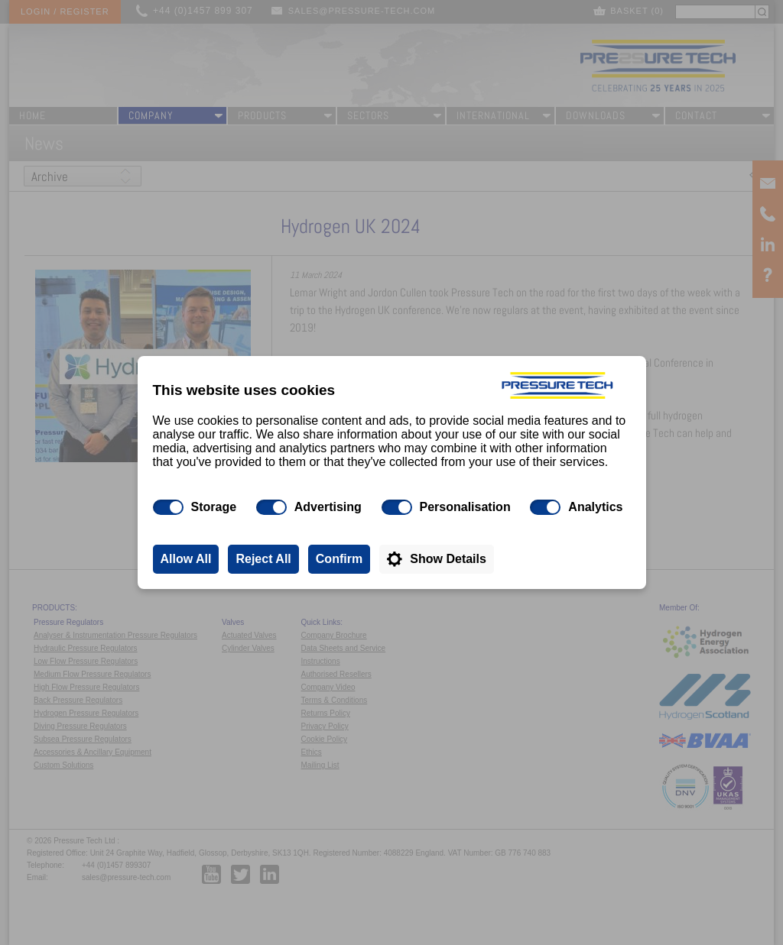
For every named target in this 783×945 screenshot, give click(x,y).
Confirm (339, 558)
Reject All (263, 558)
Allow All (186, 558)
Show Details (448, 558)
